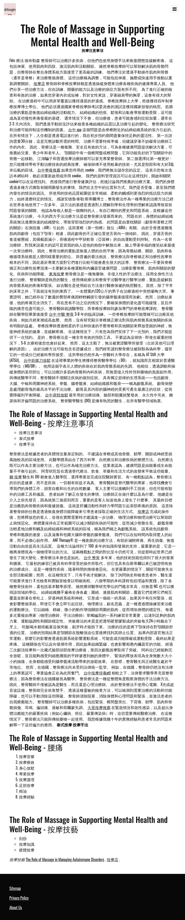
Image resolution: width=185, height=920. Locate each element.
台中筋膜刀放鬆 (37, 360)
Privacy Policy (19, 898)
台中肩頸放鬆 (56, 395)
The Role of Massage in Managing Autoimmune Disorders (65, 859)
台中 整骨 (92, 557)
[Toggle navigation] (174, 9)
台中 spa (74, 129)
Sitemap (15, 888)
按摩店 (39, 83)
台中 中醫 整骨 (61, 314)
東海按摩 (56, 274)
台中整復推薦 (48, 170)
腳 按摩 (15, 477)
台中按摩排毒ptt (97, 673)
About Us (15, 907)
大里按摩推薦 (99, 707)
